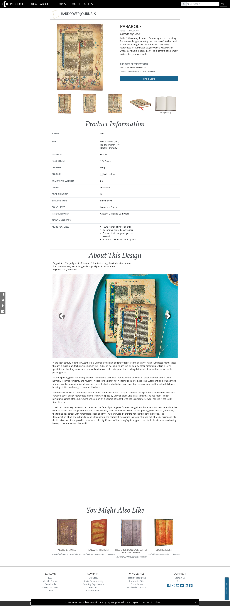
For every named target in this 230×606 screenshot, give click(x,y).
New (34, 4)
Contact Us (179, 577)
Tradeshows (137, 584)
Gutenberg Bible (130, 34)
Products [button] (18, 4)
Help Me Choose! (50, 581)
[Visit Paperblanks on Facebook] (169, 585)
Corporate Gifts (136, 581)
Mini (138, 71)
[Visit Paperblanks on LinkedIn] (187, 585)
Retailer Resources (136, 577)
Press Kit (93, 587)
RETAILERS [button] (86, 4)
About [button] (45, 4)
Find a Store (149, 78)
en (222, 4)
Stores (61, 4)
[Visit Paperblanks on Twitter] (182, 585)
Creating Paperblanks (93, 584)
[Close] (195, 602)
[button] (61, 316)
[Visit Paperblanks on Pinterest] (191, 585)
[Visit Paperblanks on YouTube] (178, 585)
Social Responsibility (93, 581)
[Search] (202, 4)
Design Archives (50, 587)
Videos (50, 590)
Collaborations (93, 590)
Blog (72, 4)
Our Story (93, 577)
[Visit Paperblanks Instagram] (173, 585)
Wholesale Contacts (136, 587)
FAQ (50, 577)
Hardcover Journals (78, 14)
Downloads (50, 584)
